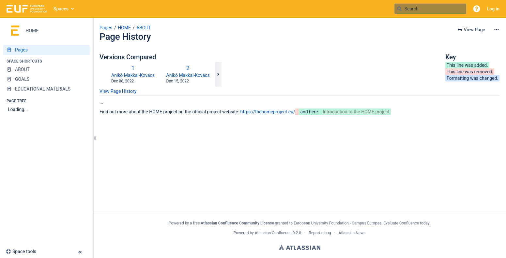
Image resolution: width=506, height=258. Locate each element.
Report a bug (320, 233)
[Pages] (46, 50)
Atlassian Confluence (273, 233)
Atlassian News (352, 233)
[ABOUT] (46, 69)
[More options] (496, 30)
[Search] (399, 8)
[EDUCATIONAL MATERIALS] (46, 89)
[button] (476, 9)
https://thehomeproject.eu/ (267, 111)
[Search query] (430, 9)
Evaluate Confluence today (406, 223)
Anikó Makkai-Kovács (133, 75)
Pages (106, 27)
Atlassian (299, 247)
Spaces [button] (61, 8)
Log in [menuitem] (493, 8)
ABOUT (143, 27)
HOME (124, 27)
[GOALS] (46, 79)
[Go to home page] (26, 9)
